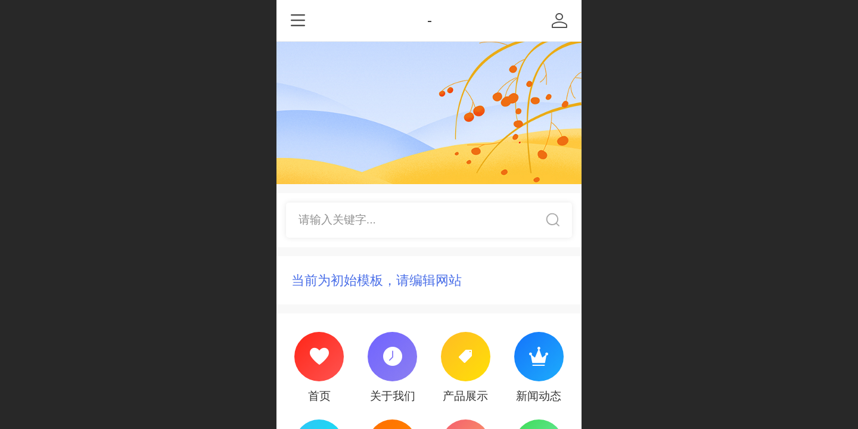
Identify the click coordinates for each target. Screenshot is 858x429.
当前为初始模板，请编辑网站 (376, 280)
